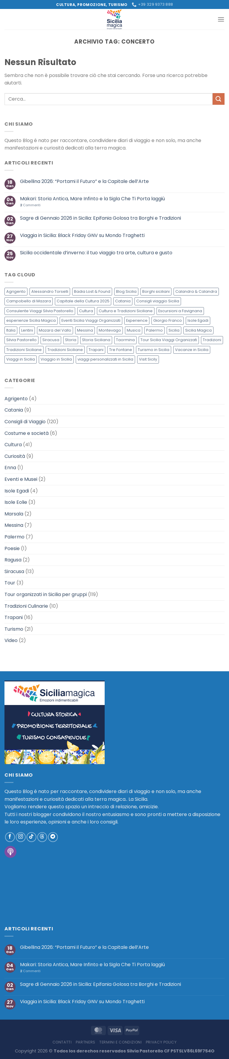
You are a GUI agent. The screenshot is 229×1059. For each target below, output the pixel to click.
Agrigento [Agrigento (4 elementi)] (16, 291)
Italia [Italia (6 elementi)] (11, 330)
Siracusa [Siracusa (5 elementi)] (50, 339)
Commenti (30, 205)
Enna (10, 467)
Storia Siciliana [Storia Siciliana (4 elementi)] (96, 339)
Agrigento (16, 398)
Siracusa (14, 571)
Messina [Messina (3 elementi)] (85, 330)
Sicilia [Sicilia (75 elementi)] (174, 330)
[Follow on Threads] (42, 837)
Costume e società (26, 433)
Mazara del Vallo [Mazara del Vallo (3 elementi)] (55, 330)
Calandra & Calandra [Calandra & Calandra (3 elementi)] (196, 291)
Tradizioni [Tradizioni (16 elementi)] (212, 339)
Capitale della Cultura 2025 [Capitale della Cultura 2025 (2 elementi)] (83, 301)
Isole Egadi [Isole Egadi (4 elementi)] (198, 320)
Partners (85, 1042)
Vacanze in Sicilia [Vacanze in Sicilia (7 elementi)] (191, 349)
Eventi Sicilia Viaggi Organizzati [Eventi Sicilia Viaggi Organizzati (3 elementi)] (90, 320)
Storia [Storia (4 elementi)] (70, 339)
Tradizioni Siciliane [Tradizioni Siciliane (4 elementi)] (24, 349)
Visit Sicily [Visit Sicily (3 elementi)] (148, 359)
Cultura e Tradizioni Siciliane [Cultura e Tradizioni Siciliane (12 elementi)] (126, 310)
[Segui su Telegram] (53, 837)
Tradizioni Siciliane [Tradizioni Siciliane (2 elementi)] (65, 349)
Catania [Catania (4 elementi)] (123, 301)
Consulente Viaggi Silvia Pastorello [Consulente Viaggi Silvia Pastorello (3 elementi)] (39, 310)
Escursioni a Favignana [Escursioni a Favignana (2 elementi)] (180, 310)
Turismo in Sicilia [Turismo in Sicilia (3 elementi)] (153, 349)
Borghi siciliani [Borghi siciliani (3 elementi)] (156, 291)
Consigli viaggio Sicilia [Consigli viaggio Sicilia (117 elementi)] (157, 301)
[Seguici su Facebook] (10, 837)
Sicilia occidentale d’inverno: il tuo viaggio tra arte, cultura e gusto (96, 252)
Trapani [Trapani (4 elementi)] (96, 349)
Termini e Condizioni (120, 1042)
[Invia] (219, 99)
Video (11, 640)
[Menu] (221, 19)
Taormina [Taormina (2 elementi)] (125, 339)
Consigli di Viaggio (25, 421)
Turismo (13, 629)
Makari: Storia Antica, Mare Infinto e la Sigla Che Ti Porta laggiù (92, 198)
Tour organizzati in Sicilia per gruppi (45, 594)
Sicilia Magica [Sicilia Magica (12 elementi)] (198, 330)
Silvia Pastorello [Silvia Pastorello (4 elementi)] (21, 339)
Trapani (13, 617)
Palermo (14, 536)
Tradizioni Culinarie (26, 606)
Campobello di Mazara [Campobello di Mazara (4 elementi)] (28, 301)
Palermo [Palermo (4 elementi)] (154, 330)
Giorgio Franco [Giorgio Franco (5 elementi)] (167, 320)
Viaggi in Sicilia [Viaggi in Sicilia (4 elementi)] (20, 359)
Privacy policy (161, 1042)
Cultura (13, 444)
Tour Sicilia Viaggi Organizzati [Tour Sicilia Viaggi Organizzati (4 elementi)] (168, 339)
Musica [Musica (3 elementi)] (133, 330)
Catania (13, 410)
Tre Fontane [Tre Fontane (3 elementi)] (120, 349)
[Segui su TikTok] (31, 837)
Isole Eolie (15, 502)
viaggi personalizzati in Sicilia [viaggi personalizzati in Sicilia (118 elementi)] (105, 359)
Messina (13, 525)
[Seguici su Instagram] (21, 837)
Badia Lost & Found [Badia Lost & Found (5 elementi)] (92, 291)
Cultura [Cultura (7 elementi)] (86, 310)
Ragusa (12, 559)
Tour (9, 582)
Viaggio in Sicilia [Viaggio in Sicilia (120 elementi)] (56, 359)
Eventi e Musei (20, 479)
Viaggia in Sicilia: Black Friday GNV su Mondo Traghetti (82, 235)
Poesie (12, 548)
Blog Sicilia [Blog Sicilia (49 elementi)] (126, 291)
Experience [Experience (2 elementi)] (137, 320)
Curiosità (14, 456)
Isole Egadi (16, 490)
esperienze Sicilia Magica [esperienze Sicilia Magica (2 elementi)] (31, 320)
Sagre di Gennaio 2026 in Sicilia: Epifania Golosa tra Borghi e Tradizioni (100, 218)
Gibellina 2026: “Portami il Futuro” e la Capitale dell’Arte (84, 181)
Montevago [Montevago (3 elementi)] (110, 330)
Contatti (62, 1042)
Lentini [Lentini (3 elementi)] (27, 330)
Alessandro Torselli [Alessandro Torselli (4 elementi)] (49, 291)
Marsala (13, 513)
